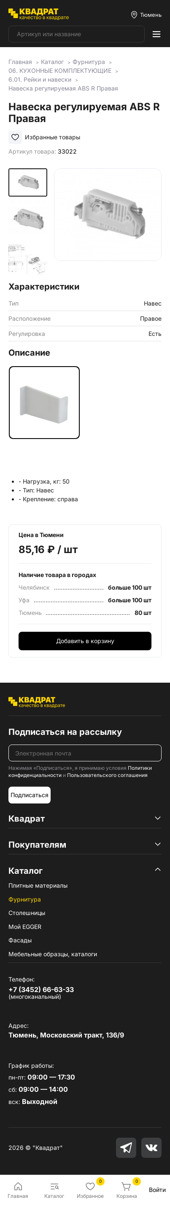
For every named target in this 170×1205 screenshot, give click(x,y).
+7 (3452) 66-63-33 (41, 989)
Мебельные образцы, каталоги (52, 954)
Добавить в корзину (85, 640)
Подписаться (30, 794)
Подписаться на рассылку (65, 732)
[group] (108, 222)
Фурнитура (24, 899)
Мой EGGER (24, 926)
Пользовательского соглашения (107, 775)
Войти (157, 1189)
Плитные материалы (37, 885)
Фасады (20, 940)
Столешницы (26, 912)
